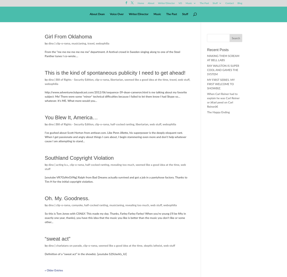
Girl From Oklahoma (68, 37)
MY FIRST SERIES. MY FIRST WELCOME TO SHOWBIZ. (221, 84)
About (151, 3)
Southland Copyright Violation (79, 158)
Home (141, 3)
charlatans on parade (69, 245)
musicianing (79, 43)
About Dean (97, 14)
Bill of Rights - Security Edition (75, 79)
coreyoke (77, 205)
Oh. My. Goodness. (67, 198)
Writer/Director (166, 3)
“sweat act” (57, 239)
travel (91, 43)
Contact (229, 3)
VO (180, 3)
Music (189, 3)
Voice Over (117, 14)
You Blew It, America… (71, 117)
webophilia (102, 43)
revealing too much (122, 164)
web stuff (184, 79)
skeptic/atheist (153, 245)
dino (51, 43)
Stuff (215, 3)
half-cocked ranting (122, 124)
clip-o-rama (63, 43)
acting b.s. (62, 164)
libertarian (116, 79)
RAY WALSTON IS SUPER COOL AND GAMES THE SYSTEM (223, 70)
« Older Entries (54, 270)
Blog (239, 3)
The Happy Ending (218, 112)
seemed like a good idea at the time (146, 79)
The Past (204, 3)
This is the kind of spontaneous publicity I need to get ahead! (115, 73)
